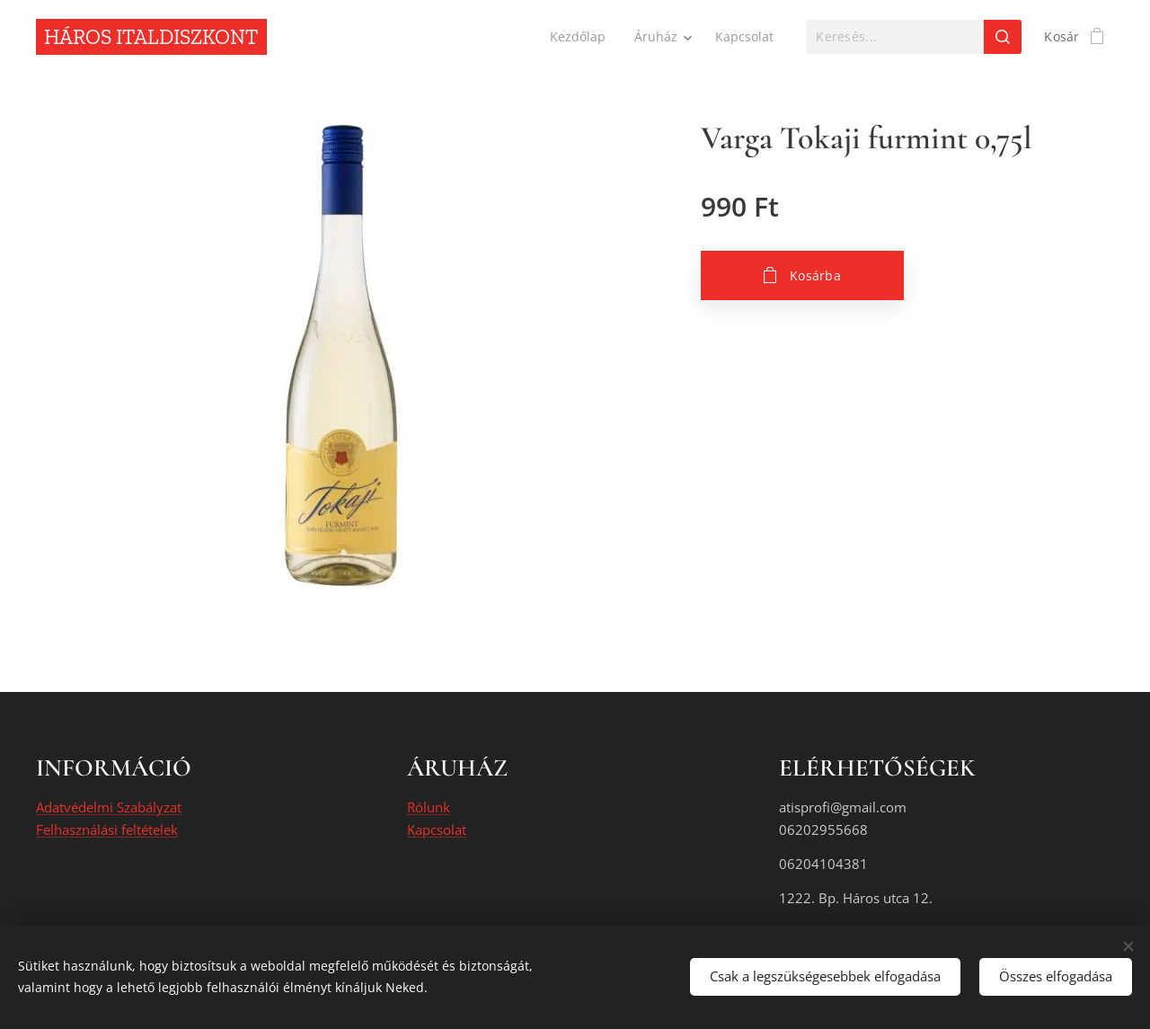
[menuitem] (578, 36)
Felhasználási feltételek (107, 829)
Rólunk (428, 808)
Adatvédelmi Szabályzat (108, 808)
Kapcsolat (436, 829)
